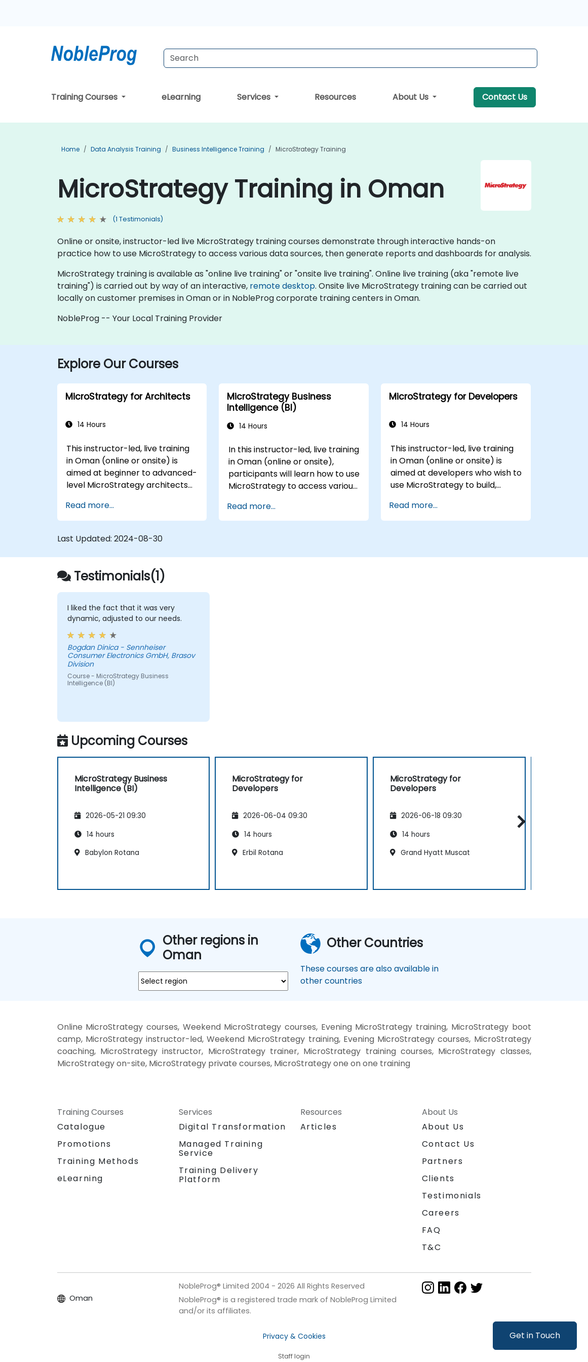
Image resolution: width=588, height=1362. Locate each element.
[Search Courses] (350, 58)
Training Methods (98, 1161)
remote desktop (282, 286)
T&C (432, 1247)
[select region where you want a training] (213, 981)
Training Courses (85, 97)
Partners (442, 1161)
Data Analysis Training (126, 149)
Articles (318, 1127)
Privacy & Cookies (294, 1336)
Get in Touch (534, 1335)
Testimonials (452, 1195)
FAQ (431, 1230)
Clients (438, 1178)
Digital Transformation (232, 1127)
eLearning (181, 97)
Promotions (84, 1144)
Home (70, 149)
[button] (519, 821)
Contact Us (504, 97)
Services (254, 97)
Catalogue (81, 1127)
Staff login (294, 1356)
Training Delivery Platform (219, 1174)
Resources (335, 97)
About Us (411, 97)
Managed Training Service (221, 1148)
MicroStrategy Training (311, 149)
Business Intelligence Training (218, 149)
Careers (441, 1213)
